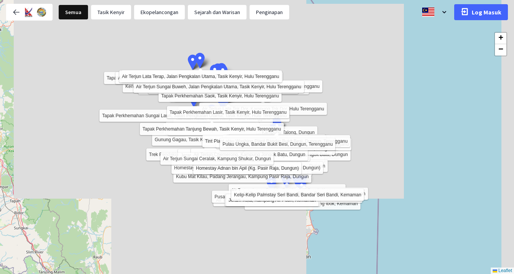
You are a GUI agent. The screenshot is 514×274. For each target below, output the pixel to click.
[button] (222, 102)
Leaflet (502, 270)
